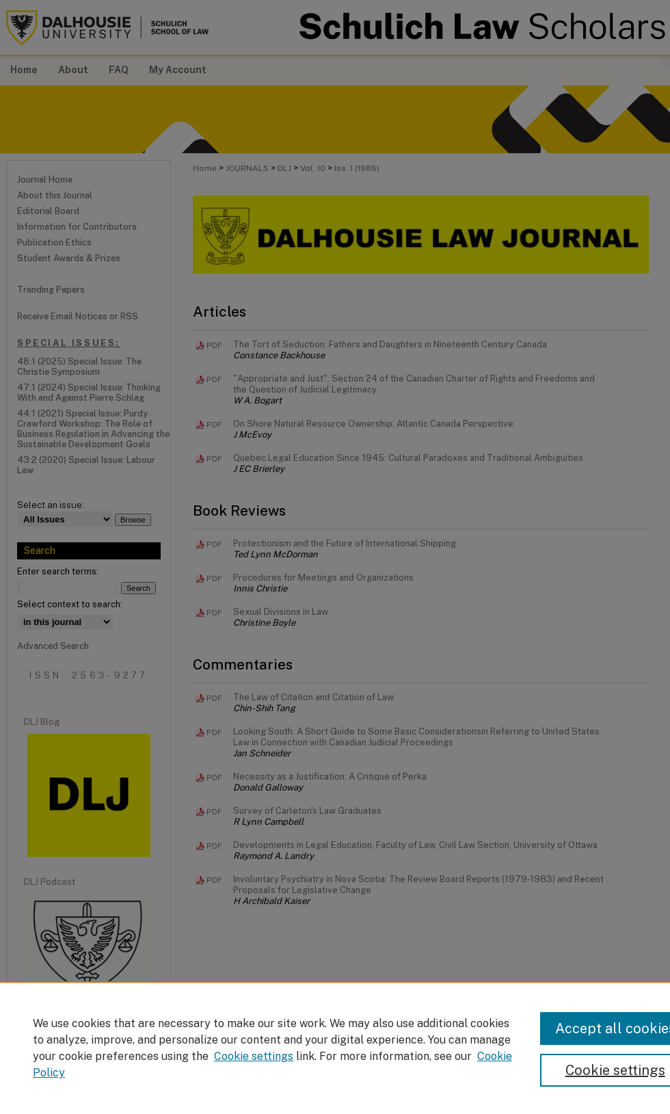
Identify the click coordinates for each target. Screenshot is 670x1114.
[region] (335, 1047)
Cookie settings (253, 1056)
